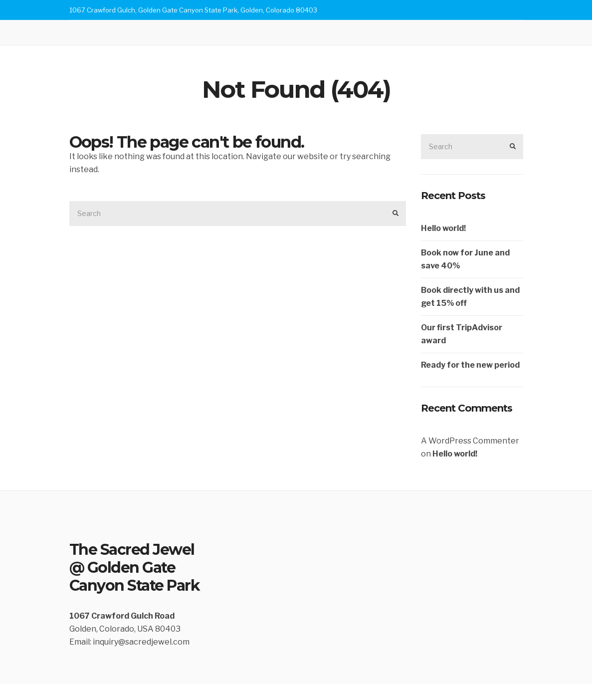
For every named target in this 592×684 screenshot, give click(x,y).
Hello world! (443, 228)
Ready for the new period (470, 365)
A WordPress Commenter (470, 441)
